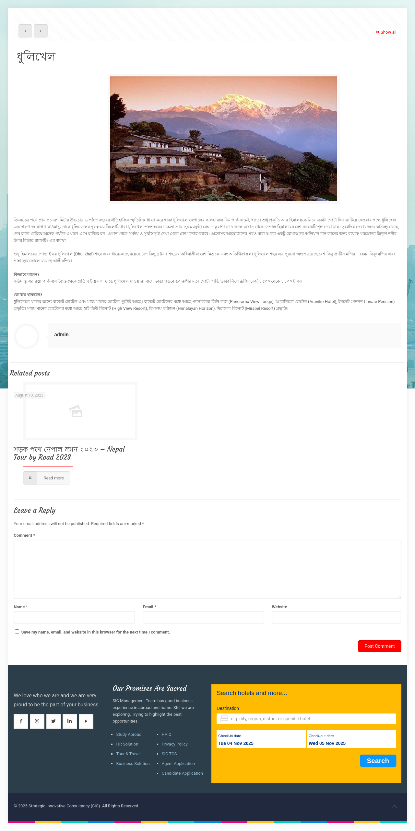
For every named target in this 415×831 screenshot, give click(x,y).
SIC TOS (169, 753)
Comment (24, 535)
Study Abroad (128, 734)
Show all (386, 32)
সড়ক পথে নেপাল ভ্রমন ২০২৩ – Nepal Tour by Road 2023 (69, 453)
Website (279, 606)
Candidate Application (182, 773)
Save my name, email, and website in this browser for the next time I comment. (95, 632)
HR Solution (127, 744)
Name (21, 606)
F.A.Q (167, 734)
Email (149, 606)
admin (61, 334)
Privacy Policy (175, 744)
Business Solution (132, 763)
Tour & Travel (128, 753)
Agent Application (178, 763)
